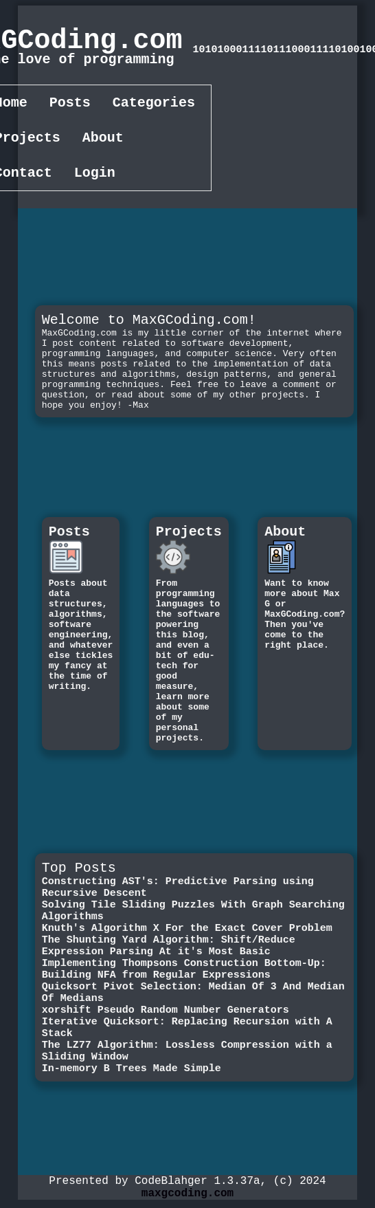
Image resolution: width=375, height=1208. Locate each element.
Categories (154, 104)
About (103, 142)
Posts (70, 104)
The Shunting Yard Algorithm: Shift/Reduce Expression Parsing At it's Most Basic (168, 955)
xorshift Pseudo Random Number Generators (165, 1030)
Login (94, 180)
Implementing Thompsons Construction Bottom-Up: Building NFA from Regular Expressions (184, 982)
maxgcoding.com (187, 1200)
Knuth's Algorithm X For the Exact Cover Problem (187, 934)
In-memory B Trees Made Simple (131, 1099)
